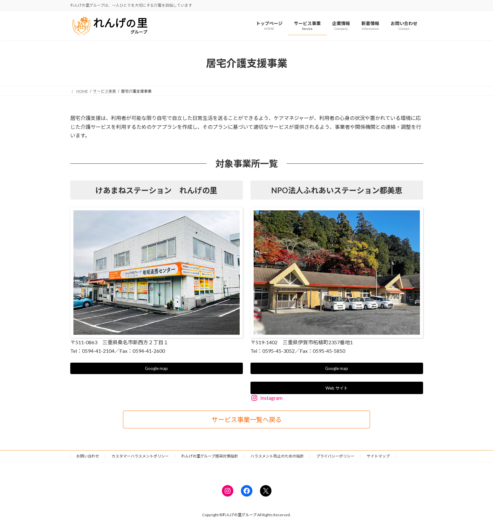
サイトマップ (378, 457)
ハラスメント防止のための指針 (277, 457)
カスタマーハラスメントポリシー (140, 457)
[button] (246, 421)
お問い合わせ (87, 457)
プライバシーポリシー (335, 457)
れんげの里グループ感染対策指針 (209, 457)
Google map (156, 369)
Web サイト (337, 389)
